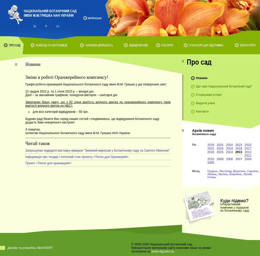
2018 (238, 148)
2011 (248, 155)
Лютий (247, 174)
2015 (220, 152)
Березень (236, 174)
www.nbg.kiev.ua (162, 251)
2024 (229, 145)
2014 (229, 152)
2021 (210, 148)
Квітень (223, 174)
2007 (238, 159)
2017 (248, 148)
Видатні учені (205, 103)
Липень (212, 174)
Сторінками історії (209, 95)
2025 (220, 145)
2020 (220, 148)
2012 (248, 152)
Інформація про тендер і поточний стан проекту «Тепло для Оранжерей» (76, 157)
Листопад (225, 171)
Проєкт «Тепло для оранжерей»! (48, 163)
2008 (229, 159)
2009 (220, 159)
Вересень (239, 171)
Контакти (202, 111)
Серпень (252, 171)
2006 (248, 159)
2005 (210, 162)
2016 (210, 152)
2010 (210, 159)
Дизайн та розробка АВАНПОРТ (30, 248)
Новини (201, 78)
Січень (211, 177)
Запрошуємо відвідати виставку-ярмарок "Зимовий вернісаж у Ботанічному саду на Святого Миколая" (97, 150)
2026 (210, 145)
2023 (238, 145)
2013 (238, 152)
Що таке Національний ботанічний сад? (224, 86)
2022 (248, 145)
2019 (229, 148)
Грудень (212, 171)
